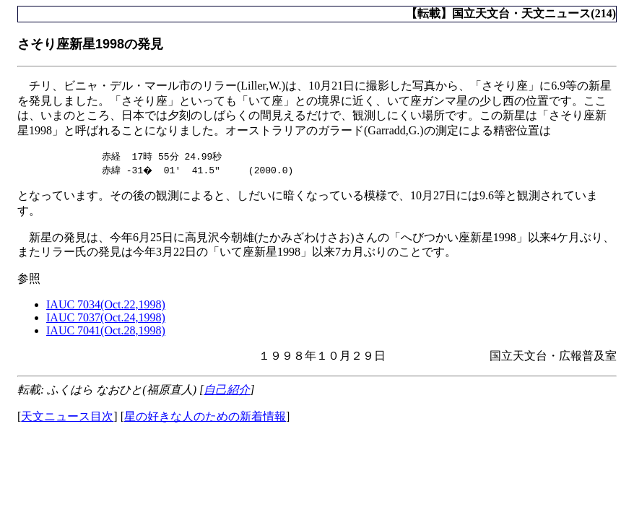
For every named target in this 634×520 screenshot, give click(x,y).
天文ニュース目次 (67, 417)
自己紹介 (227, 390)
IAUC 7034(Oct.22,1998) (105, 305)
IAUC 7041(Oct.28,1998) (105, 331)
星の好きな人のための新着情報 (205, 417)
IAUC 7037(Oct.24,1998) (105, 318)
